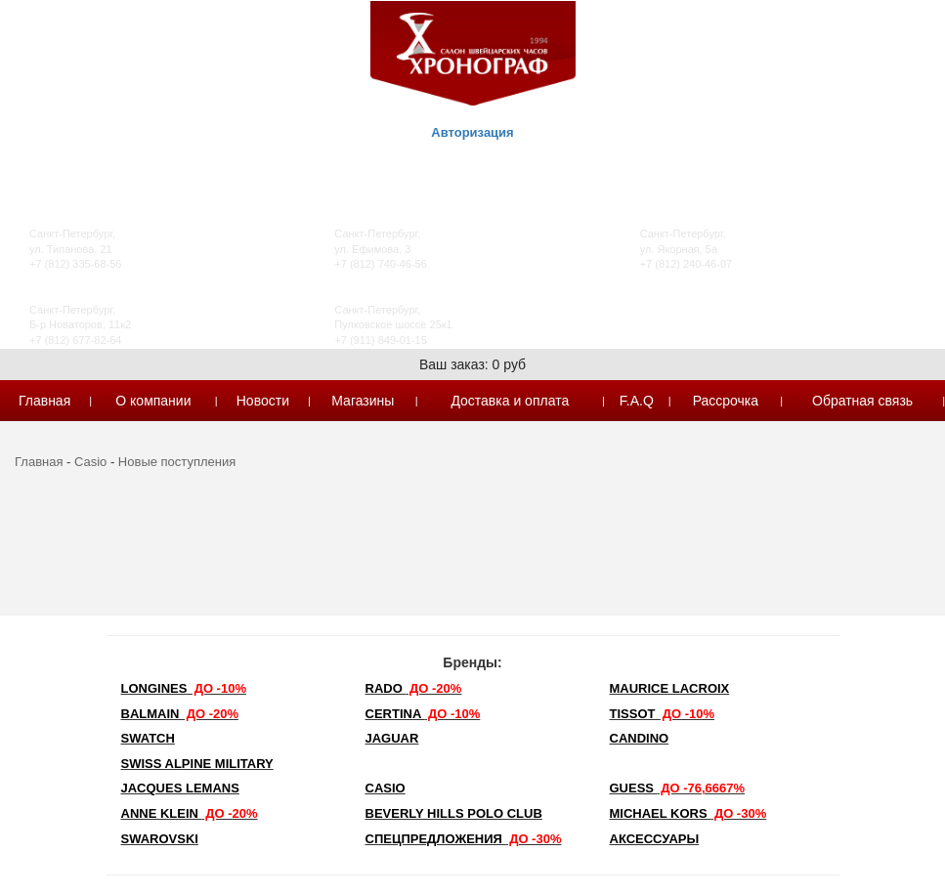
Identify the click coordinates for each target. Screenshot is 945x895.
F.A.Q (637, 400)
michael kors (688, 813)
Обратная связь (862, 400)
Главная (44, 400)
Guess (678, 788)
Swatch (148, 738)
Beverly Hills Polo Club (453, 813)
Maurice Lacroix (670, 688)
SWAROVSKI (159, 838)
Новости (262, 400)
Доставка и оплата (510, 400)
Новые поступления (177, 461)
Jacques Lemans (180, 788)
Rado (413, 688)
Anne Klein (189, 813)
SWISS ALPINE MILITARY (197, 763)
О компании (153, 400)
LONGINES (183, 688)
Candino (639, 738)
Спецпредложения (463, 838)
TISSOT (662, 713)
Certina (423, 713)
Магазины (362, 400)
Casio (90, 461)
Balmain (180, 713)
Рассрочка (725, 400)
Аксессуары (655, 838)
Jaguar (392, 738)
